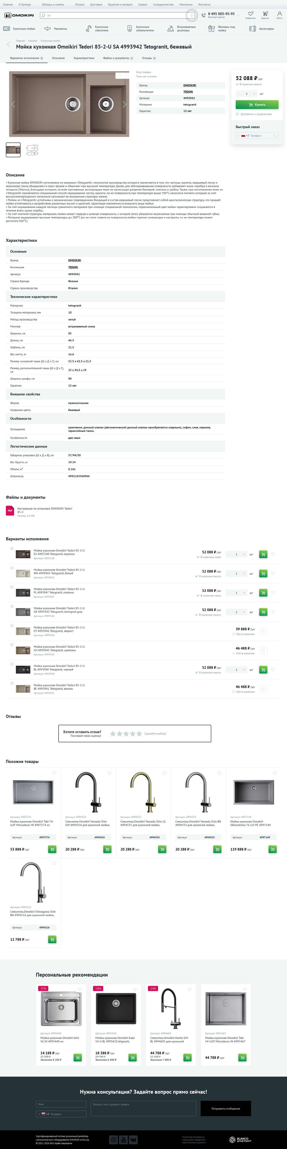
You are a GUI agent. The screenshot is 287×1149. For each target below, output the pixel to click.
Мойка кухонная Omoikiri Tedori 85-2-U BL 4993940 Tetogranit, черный (59, 667)
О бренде (27, 4)
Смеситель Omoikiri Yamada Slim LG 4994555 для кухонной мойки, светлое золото (143, 825)
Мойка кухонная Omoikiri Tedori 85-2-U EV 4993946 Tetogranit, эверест (59, 629)
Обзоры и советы (55, 4)
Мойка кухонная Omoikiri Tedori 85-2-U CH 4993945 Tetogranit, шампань (59, 648)
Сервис (142, 4)
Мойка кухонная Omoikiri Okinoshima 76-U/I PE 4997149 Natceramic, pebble (250, 825)
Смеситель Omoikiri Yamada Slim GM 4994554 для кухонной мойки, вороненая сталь (87, 825)
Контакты (204, 4)
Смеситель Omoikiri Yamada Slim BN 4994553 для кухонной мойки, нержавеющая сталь (198, 825)
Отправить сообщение (226, 1108)
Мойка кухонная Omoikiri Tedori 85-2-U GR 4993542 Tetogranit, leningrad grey (59, 609)
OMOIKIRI (189, 85)
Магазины (186, 4)
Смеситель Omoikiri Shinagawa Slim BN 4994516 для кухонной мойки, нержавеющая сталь (33, 915)
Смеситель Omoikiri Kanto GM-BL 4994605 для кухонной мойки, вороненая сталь (169, 1041)
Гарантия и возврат (120, 4)
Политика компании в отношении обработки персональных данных (194, 1140)
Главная (8, 4)
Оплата (79, 4)
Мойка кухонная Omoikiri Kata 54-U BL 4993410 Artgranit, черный (115, 1041)
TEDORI (188, 91)
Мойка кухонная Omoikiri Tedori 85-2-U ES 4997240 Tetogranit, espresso (59, 552)
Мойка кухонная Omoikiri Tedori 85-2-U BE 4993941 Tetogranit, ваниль (59, 686)
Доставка (96, 4)
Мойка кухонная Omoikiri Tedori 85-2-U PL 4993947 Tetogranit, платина (59, 590)
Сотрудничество (163, 4)
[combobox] (242, 135)
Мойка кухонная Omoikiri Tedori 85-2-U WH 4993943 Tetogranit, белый (59, 571)
